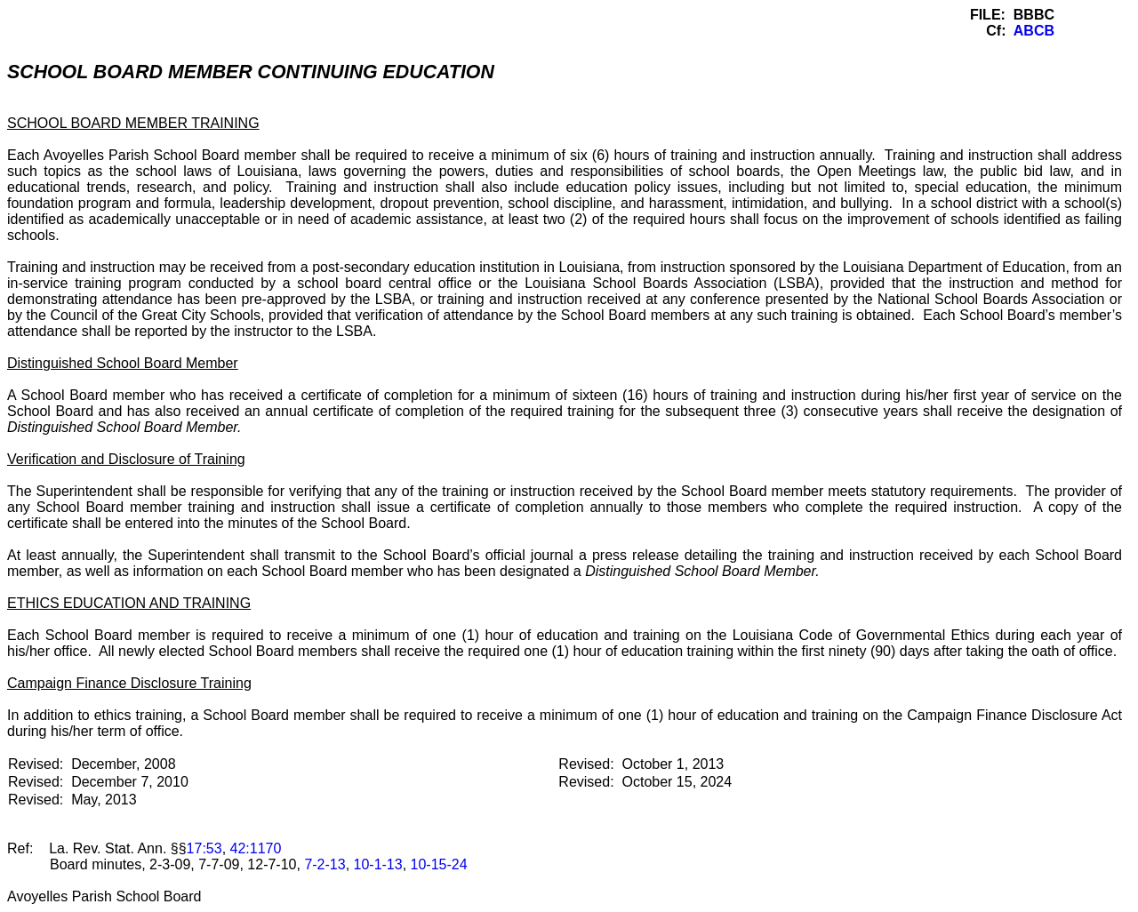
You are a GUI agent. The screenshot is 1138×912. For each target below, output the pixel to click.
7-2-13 (324, 864)
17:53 (204, 848)
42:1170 (256, 848)
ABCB (1034, 30)
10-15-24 (439, 864)
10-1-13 (378, 864)
